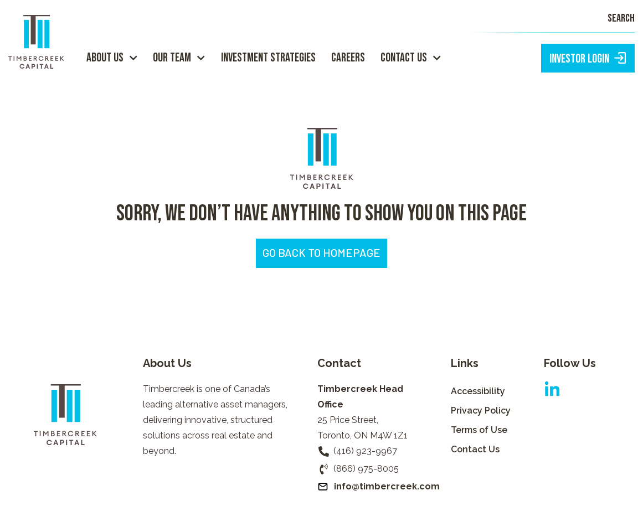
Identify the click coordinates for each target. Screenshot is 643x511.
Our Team (179, 58)
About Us (111, 58)
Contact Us (410, 58)
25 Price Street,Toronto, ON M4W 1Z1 (362, 428)
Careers (348, 57)
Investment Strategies (268, 57)
